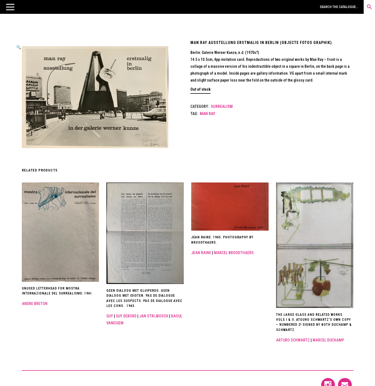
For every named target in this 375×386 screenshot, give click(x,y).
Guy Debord (126, 316)
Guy (109, 316)
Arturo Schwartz (293, 340)
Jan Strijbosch (153, 316)
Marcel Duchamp (328, 340)
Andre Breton (35, 303)
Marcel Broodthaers (234, 253)
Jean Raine (201, 253)
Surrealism (222, 106)
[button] (10, 7)
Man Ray (207, 113)
